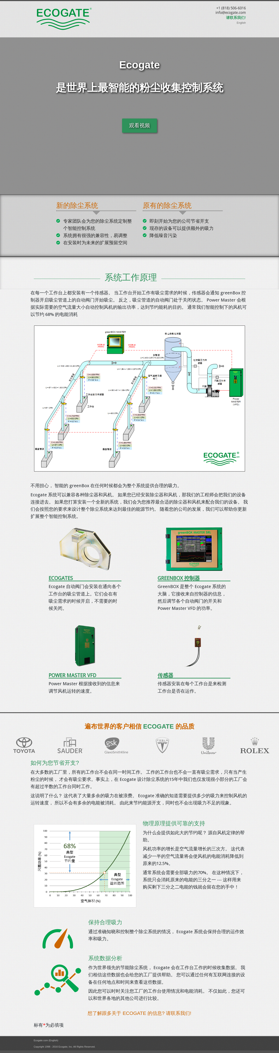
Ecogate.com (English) (46, 1040)
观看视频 (139, 125)
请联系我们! (236, 18)
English (241, 22)
